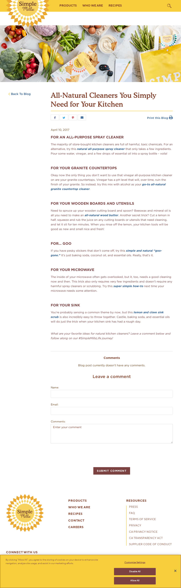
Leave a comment (112, 376)
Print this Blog (160, 118)
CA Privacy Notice (143, 532)
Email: (54, 405)
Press (133, 507)
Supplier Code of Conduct (150, 544)
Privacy (135, 525)
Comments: (58, 422)
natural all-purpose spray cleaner (101, 149)
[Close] (175, 571)
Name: (55, 388)
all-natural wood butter (101, 215)
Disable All (134, 571)
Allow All (134, 580)
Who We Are (79, 507)
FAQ (132, 513)
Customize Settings (134, 562)
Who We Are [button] (92, 6)
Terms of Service (142, 519)
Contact (76, 521)
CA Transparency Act (146, 538)
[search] (169, 6)
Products (77, 501)
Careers (76, 527)
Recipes (115, 6)
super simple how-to (128, 286)
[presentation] (77, 455)
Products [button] (68, 6)
